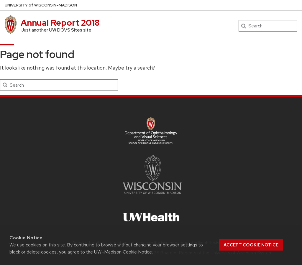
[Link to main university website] (152, 195)
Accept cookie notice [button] (251, 245)
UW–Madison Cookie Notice (123, 252)
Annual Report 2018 (60, 22)
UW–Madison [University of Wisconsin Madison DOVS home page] (41, 5)
